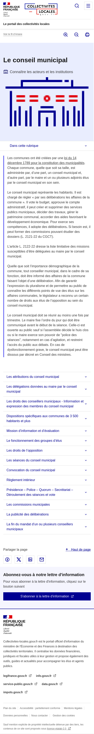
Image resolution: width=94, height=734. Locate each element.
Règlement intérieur (21, 480)
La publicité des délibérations (28, 514)
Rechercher (77, 6)
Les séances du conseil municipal (31, 460)
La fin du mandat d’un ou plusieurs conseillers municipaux (40, 526)
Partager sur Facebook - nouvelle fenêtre (7, 559)
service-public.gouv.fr (18, 684)
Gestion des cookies (64, 715)
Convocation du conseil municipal (31, 470)
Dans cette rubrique (24, 145)
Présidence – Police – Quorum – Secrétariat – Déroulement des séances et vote (40, 492)
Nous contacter (39, 715)
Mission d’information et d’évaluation (33, 431)
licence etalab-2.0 (57, 728)
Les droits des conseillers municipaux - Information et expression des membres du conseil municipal (45, 404)
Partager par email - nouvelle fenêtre (42, 559)
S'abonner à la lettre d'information (44, 596)
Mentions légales (73, 708)
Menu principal (88, 6)
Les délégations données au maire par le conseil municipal (42, 389)
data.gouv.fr (50, 684)
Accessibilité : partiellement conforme (40, 708)
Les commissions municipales (28, 504)
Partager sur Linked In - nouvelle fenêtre (30, 559)
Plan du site (9, 708)
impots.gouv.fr (13, 692)
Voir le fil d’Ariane (12, 34)
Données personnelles (15, 715)
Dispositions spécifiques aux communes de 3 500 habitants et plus (42, 418)
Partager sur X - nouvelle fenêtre (19, 559)
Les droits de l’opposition (25, 450)
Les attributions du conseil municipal (33, 376)
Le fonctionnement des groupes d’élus (34, 440)
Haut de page (80, 549)
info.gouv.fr (44, 675)
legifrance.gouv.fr (15, 675)
